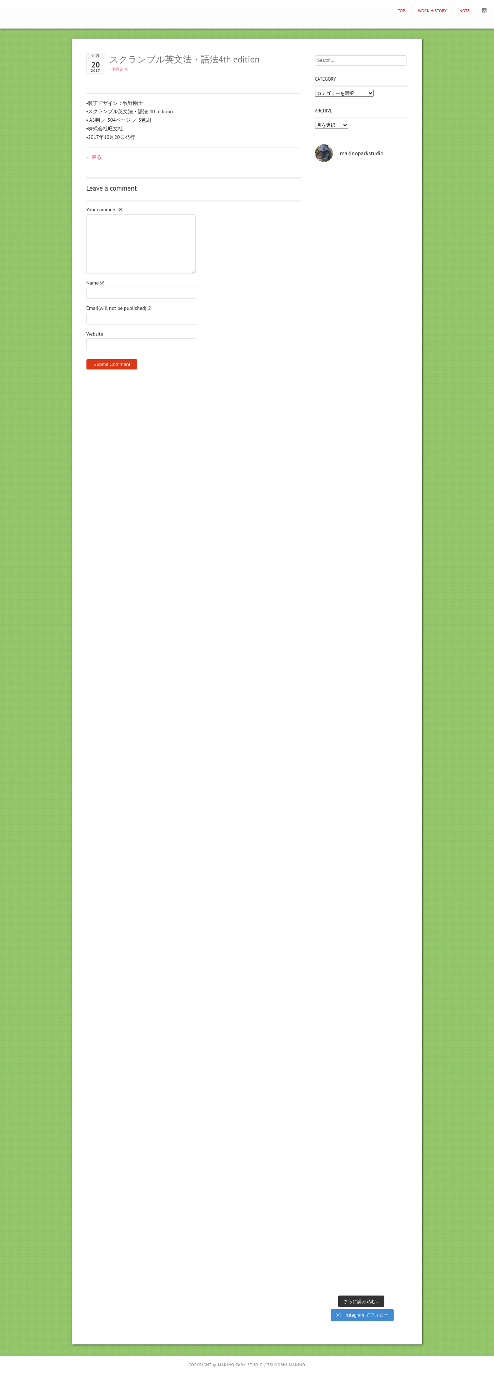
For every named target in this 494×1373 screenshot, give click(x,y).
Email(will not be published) (119, 308)
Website (94, 334)
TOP (401, 10)
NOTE (464, 10)
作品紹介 (119, 69)
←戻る (93, 157)
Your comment (104, 209)
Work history (432, 10)
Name (95, 283)
